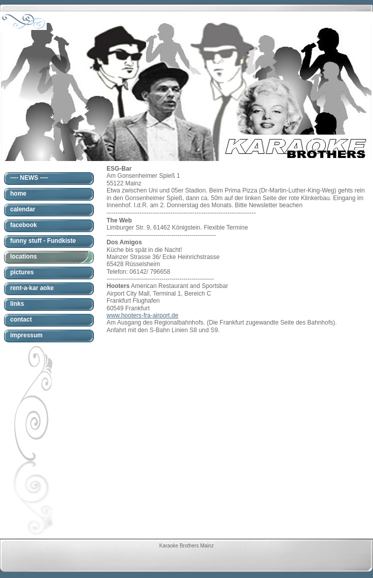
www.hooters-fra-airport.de (142, 315)
